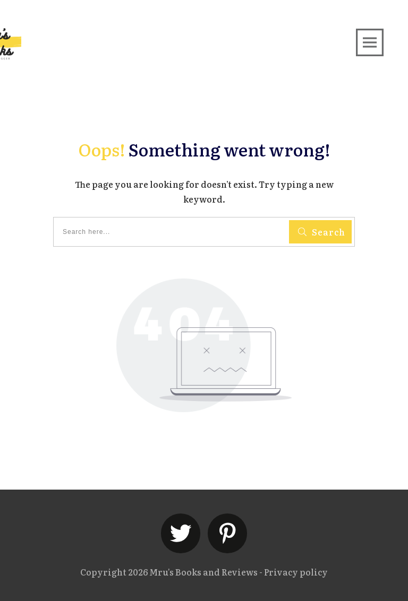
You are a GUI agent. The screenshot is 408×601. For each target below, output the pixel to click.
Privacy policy (296, 571)
